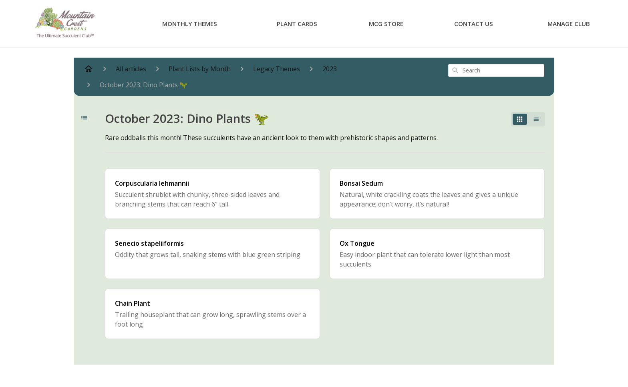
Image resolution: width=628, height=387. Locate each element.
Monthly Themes (189, 24)
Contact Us (473, 24)
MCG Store (386, 24)
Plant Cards (297, 24)
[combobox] (496, 70)
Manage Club (568, 24)
